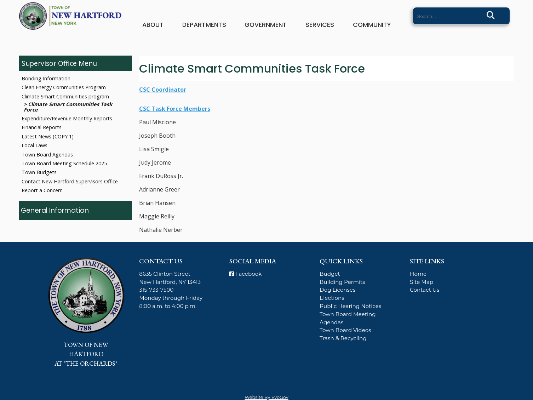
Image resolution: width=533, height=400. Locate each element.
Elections (332, 298)
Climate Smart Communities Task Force (68, 107)
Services (319, 25)
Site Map (421, 282)
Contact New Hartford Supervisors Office (70, 181)
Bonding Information (46, 78)
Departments (204, 25)
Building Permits (342, 282)
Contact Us (424, 289)
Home (418, 273)
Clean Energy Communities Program (64, 87)
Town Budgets (39, 172)
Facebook (245, 273)
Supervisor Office (49, 63)
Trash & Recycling (343, 338)
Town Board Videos (345, 330)
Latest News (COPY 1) (48, 136)
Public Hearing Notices (350, 306)
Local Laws (34, 145)
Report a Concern (42, 190)
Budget (330, 273)
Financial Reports (42, 127)
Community (372, 25)
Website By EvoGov (266, 397)
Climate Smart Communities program (65, 96)
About (153, 25)
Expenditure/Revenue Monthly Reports (67, 118)
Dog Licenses (337, 289)
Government (266, 25)
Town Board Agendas (47, 154)
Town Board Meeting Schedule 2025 (64, 163)
